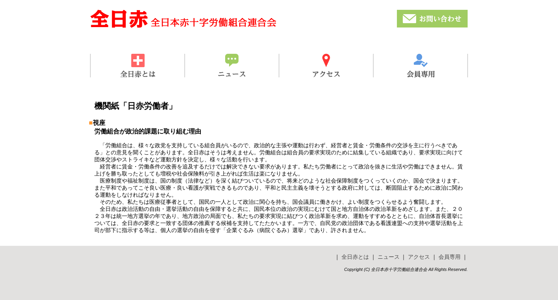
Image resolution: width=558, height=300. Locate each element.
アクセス (419, 257)
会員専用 (450, 257)
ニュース (389, 257)
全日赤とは (355, 257)
